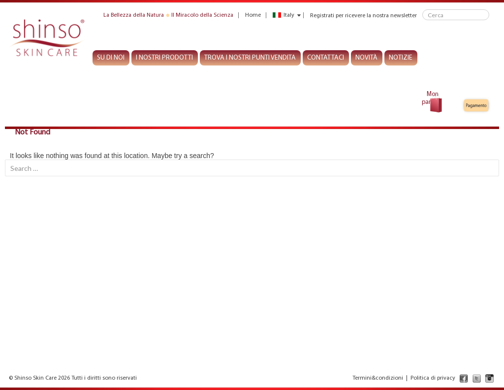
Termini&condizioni (377, 378)
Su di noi (111, 58)
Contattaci (325, 58)
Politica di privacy (432, 378)
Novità (366, 58)
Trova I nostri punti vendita (250, 58)
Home (253, 15)
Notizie (400, 58)
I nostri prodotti (164, 58)
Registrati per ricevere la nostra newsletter (363, 15)
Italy (283, 15)
